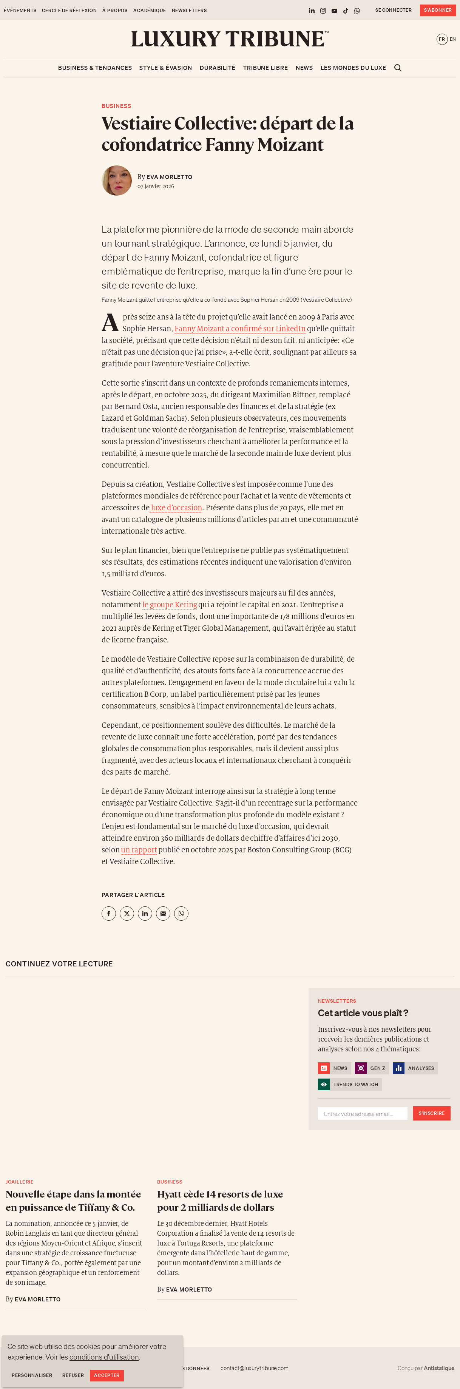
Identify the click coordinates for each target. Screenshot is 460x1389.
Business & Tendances (95, 67)
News (304, 67)
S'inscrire (432, 1113)
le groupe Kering (169, 605)
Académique (149, 10)
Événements (20, 10)
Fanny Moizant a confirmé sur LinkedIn (239, 329)
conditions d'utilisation (104, 1357)
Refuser (73, 1375)
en (453, 39)
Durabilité (218, 67)
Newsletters (189, 10)
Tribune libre (265, 67)
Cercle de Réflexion (69, 10)
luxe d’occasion (176, 508)
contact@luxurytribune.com (255, 1368)
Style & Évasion (165, 67)
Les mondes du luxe (353, 67)
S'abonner (438, 10)
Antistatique (439, 1368)
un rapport (139, 850)
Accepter (107, 1375)
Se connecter (393, 10)
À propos (115, 10)
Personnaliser (32, 1375)
